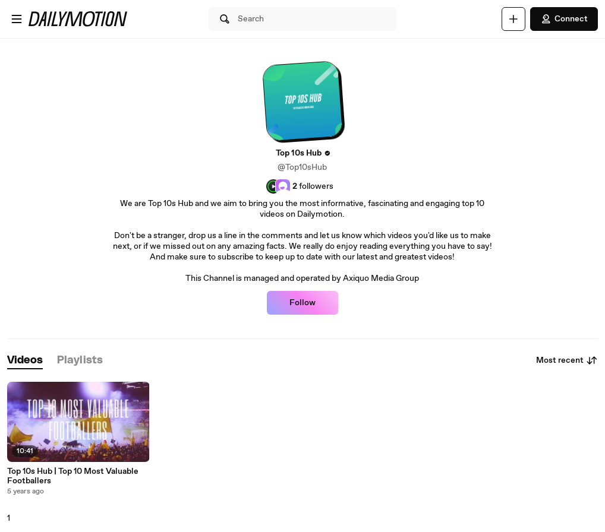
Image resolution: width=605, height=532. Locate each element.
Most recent (567, 360)
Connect (564, 19)
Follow (302, 302)
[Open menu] (16, 19)
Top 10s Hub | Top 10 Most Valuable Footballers (72, 476)
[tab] (25, 360)
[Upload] (513, 19)
